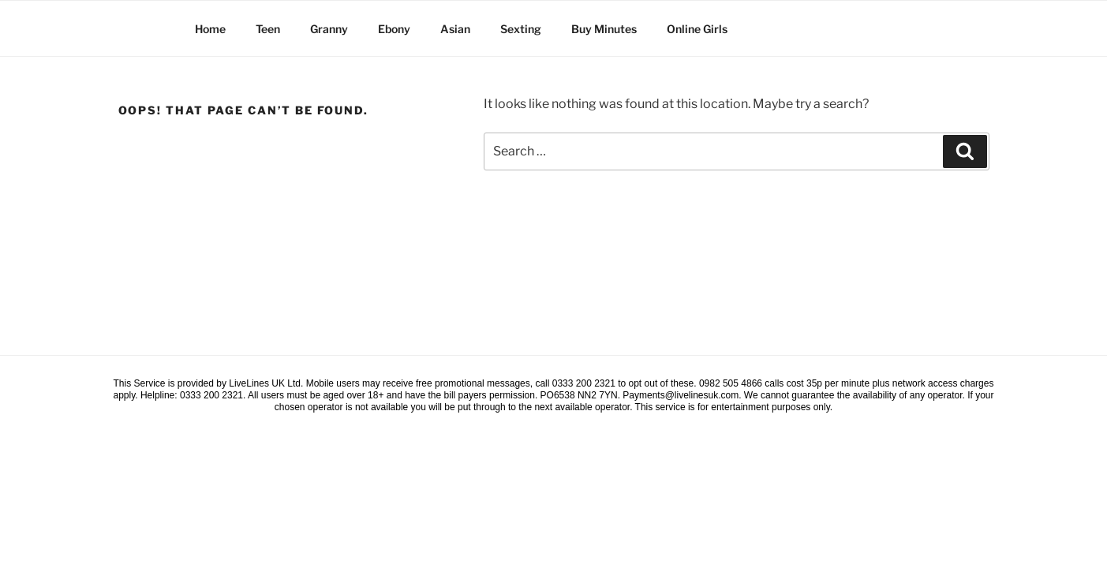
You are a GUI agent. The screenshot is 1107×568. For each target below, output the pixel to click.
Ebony (394, 29)
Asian (455, 29)
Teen (268, 29)
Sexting (520, 29)
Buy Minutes (604, 29)
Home (210, 29)
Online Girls (697, 29)
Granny (329, 29)
